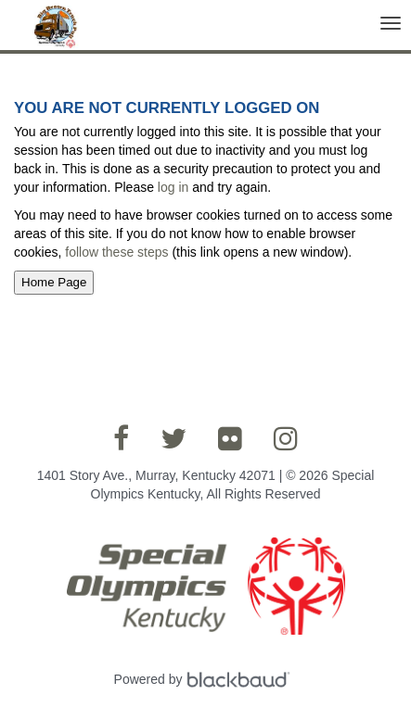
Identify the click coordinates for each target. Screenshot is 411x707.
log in (173, 187)
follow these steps (116, 252)
